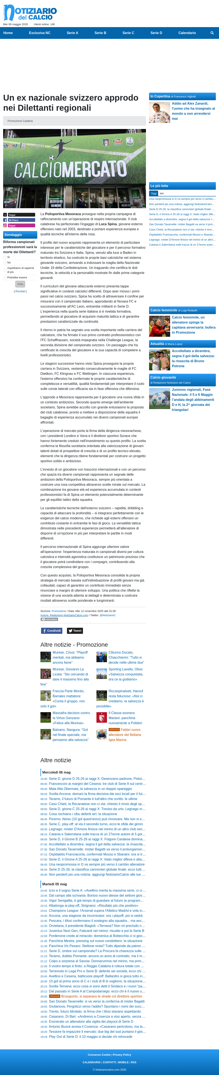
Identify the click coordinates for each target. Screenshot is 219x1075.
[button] (20, 284)
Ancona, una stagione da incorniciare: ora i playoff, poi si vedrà (96, 915)
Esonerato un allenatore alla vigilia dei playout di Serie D (91, 1021)
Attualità (157, 344)
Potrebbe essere (17, 277)
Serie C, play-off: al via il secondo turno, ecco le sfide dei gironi (96, 824)
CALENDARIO (91, 1062)
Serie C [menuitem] (128, 33)
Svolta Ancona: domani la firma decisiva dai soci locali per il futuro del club (104, 794)
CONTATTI (109, 1062)
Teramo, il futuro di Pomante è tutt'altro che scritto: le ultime (93, 799)
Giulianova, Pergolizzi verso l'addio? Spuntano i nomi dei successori (100, 1006)
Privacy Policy (122, 1054)
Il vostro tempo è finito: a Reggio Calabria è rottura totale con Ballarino (101, 966)
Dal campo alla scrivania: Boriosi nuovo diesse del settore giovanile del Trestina (108, 895)
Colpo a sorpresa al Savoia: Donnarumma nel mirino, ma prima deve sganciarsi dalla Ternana (119, 961)
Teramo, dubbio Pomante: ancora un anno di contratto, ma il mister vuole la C (106, 956)
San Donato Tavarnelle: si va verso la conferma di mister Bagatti (97, 1001)
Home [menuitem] (8, 33)
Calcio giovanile (163, 377)
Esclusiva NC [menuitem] (39, 33)
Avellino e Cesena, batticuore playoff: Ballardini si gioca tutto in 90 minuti (103, 976)
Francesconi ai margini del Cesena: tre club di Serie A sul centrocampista (103, 784)
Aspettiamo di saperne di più (20, 270)
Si (8, 257)
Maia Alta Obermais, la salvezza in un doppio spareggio (90, 789)
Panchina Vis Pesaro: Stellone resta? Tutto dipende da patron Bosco (100, 946)
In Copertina (160, 96)
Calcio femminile (163, 310)
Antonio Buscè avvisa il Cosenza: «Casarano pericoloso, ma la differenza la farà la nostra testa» (120, 1026)
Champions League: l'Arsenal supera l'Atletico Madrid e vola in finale (100, 910)
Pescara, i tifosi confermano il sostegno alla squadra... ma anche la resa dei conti (109, 920)
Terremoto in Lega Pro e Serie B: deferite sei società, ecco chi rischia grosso (106, 971)
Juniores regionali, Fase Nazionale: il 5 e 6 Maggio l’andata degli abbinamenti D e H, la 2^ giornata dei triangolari (193, 400)
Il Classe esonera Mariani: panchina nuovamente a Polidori (125, 718)
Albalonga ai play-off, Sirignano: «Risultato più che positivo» (93, 905)
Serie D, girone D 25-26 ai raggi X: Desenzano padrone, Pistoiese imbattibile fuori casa (114, 778)
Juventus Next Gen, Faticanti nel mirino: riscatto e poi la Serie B (96, 931)
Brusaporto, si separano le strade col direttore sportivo (95, 996)
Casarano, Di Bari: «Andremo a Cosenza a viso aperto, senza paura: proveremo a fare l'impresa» (122, 1016)
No (9, 262)
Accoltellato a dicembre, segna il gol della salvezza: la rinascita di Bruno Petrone (109, 844)
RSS (133, 1062)
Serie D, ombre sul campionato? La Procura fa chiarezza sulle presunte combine (109, 951)
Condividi (52, 631)
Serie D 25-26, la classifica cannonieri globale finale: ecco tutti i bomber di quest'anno (112, 869)
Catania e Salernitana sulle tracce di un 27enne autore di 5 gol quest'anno (104, 834)
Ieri (162, 193)
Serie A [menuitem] (72, 33)
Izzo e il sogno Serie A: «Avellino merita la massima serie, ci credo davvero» (106, 890)
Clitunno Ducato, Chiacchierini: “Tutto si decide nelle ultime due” (126, 657)
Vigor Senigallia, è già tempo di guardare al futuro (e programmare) (99, 900)
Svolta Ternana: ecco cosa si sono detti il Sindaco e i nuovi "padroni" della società (110, 986)
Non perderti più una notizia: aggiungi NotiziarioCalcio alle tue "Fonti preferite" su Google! (115, 874)
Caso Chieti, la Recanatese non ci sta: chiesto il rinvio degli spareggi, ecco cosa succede (115, 804)
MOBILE (123, 1062)
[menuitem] (212, 33)
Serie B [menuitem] (100, 33)
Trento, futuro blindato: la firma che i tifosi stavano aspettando (95, 1011)
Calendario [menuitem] (187, 33)
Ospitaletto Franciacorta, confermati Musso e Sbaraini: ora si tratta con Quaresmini (111, 854)
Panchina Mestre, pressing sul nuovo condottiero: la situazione (96, 941)
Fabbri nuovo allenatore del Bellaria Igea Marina (125, 735)
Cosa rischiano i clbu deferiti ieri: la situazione (83, 814)
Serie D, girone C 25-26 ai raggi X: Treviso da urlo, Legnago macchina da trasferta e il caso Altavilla (123, 809)
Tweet (75, 631)
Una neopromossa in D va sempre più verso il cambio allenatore (97, 864)
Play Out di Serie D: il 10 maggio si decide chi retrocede (90, 1036)
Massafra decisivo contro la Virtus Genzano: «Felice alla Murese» (71, 718)
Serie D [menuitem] (156, 33)
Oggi (153, 193)
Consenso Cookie (99, 1054)
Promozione (59, 611)
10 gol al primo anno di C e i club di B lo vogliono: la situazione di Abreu (102, 981)
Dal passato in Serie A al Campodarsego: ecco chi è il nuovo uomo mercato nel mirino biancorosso (122, 991)
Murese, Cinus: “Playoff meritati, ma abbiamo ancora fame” (70, 657)
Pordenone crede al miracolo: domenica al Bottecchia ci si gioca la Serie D (104, 936)
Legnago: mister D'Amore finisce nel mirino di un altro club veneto (98, 829)
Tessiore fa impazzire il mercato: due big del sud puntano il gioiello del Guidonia (108, 1031)
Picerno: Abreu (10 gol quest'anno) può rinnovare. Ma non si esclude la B (103, 819)
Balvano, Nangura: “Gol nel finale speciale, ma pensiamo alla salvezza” (71, 735)
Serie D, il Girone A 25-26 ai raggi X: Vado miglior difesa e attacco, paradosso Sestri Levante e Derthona (127, 859)
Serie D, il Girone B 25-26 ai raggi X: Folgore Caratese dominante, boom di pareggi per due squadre (124, 839)
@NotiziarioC (108, 615)
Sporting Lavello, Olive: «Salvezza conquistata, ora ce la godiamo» (126, 674)
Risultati (20, 291)
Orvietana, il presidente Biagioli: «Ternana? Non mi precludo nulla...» (100, 926)
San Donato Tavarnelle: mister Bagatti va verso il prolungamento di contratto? (106, 849)
